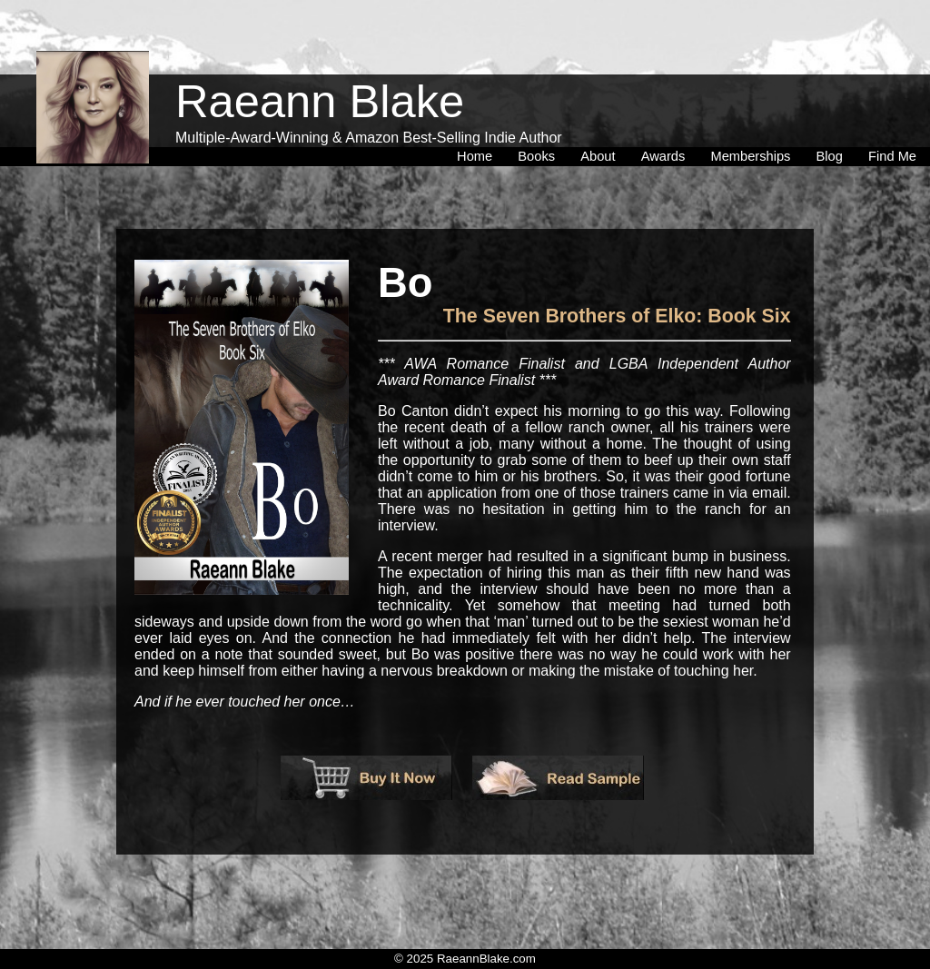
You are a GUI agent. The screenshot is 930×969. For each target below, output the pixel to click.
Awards (667, 117)
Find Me (892, 117)
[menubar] (686, 117)
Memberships (753, 117)
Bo (405, 283)
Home (478, 117)
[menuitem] (478, 117)
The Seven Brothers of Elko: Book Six (617, 316)
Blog (833, 117)
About (601, 117)
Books (540, 117)
